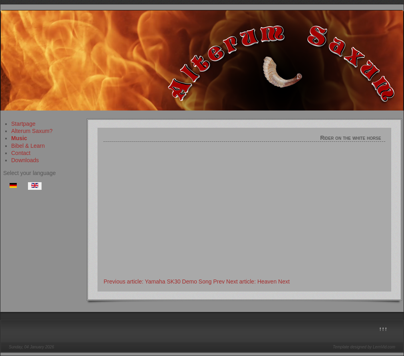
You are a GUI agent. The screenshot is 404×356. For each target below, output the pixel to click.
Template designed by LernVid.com (364, 347)
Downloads (25, 160)
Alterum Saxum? (31, 131)
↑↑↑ (383, 329)
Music (19, 138)
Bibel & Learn (28, 146)
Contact (20, 153)
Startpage (23, 124)
